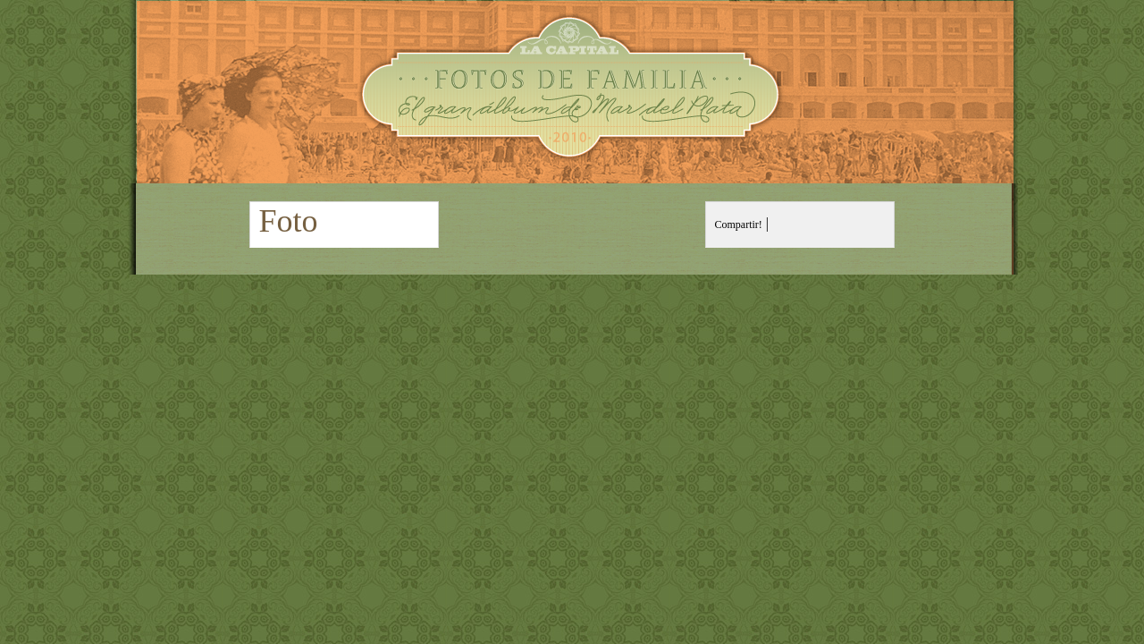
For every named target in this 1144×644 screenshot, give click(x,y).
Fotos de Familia (572, 91)
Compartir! (738, 224)
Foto (288, 221)
